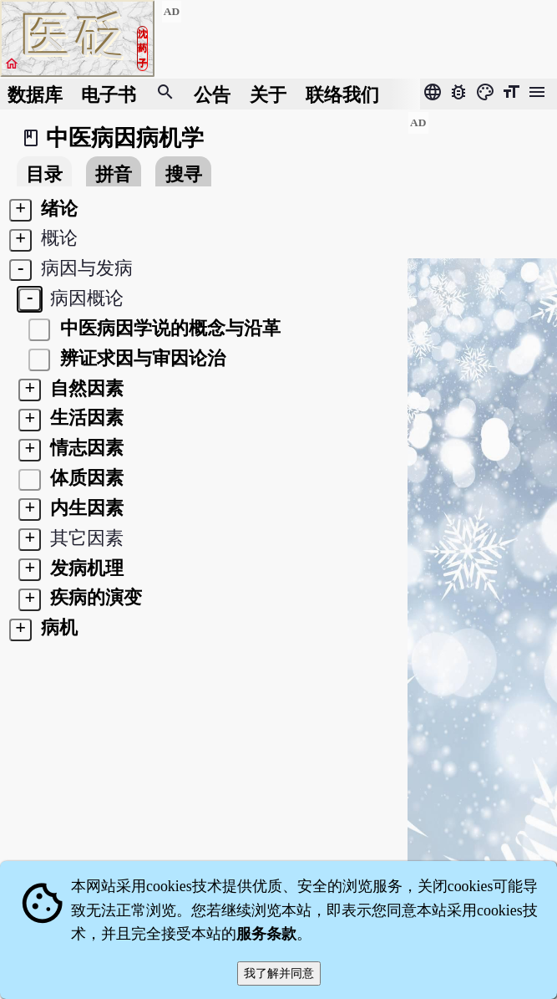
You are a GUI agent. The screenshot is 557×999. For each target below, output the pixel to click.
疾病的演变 (94, 597)
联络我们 (342, 94)
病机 (57, 627)
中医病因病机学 (125, 137)
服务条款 (266, 933)
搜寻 (183, 174)
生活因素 (85, 417)
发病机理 (85, 568)
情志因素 (85, 447)
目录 (44, 174)
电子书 (108, 94)
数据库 (35, 94)
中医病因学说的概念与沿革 (168, 328)
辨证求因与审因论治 (140, 358)
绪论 (57, 208)
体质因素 (85, 477)
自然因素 (85, 388)
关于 (268, 94)
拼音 (113, 174)
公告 (212, 94)
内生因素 (85, 507)
